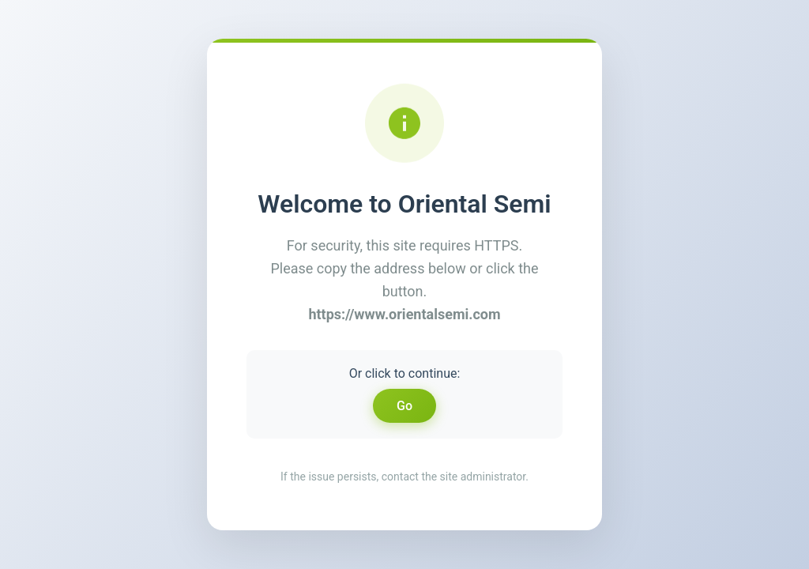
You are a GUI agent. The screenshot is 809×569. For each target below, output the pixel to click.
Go (404, 405)
